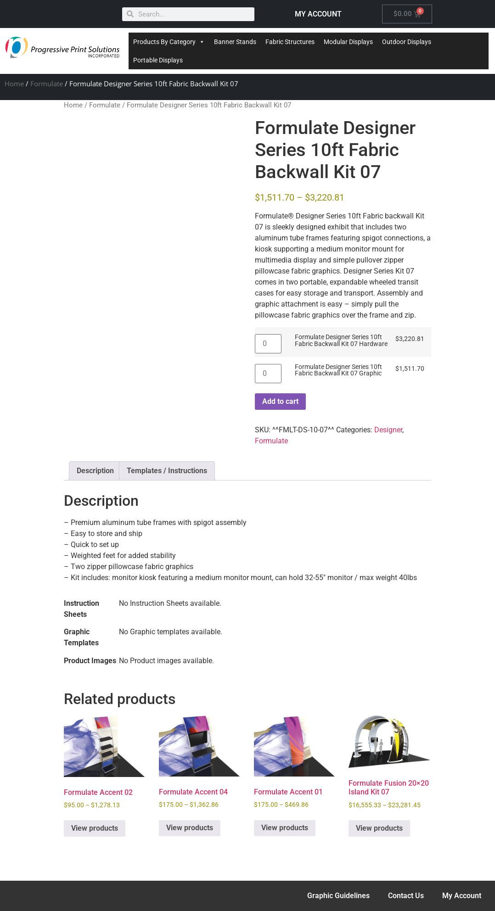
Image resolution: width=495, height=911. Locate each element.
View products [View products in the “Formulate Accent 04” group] (189, 827)
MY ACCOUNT (318, 14)
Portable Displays (158, 60)
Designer (388, 429)
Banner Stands (235, 41)
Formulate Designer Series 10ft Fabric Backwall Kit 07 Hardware (341, 340)
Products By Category (169, 42)
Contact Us (406, 895)
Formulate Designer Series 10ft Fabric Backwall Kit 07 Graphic (338, 370)
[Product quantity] (268, 343)
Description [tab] (95, 470)
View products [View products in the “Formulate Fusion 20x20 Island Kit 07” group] (379, 828)
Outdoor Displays (406, 41)
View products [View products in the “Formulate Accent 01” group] (284, 827)
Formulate (46, 83)
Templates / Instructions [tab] (167, 470)
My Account (461, 895)
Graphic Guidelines (338, 895)
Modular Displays (348, 41)
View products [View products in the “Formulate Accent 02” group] (94, 828)
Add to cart (280, 401)
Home (14, 83)
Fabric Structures (290, 41)
